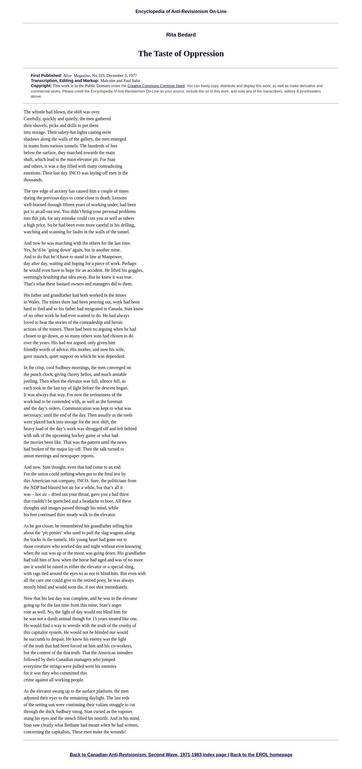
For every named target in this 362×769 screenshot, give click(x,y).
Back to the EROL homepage (261, 754)
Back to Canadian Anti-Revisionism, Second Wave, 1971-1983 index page (149, 754)
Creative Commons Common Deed (156, 86)
